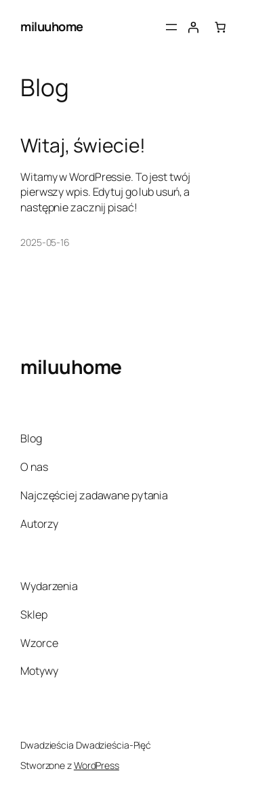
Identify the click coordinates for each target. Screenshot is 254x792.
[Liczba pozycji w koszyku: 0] (220, 27)
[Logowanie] (193, 27)
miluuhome (51, 26)
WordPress (96, 765)
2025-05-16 (45, 242)
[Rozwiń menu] (171, 27)
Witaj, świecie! (83, 146)
